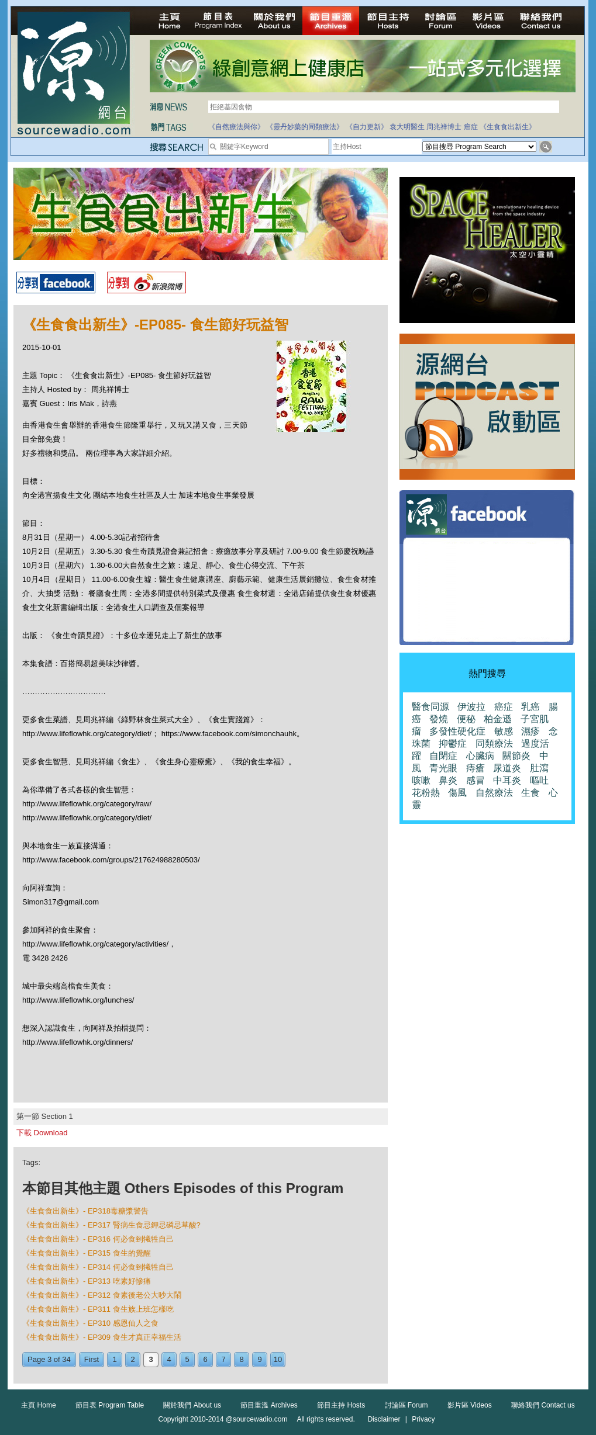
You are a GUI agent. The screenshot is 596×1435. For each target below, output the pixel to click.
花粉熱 (426, 793)
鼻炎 (448, 780)
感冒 (475, 780)
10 (278, 1359)
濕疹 (530, 731)
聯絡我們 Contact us (543, 1405)
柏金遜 (498, 719)
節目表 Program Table (109, 1405)
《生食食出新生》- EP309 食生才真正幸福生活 (101, 1337)
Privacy (423, 1419)
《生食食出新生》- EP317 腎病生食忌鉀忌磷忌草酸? (111, 1225)
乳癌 (530, 707)
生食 (530, 793)
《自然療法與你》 (236, 127)
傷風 (457, 793)
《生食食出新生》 (508, 127)
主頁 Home (38, 1405)
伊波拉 (471, 707)
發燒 (438, 719)
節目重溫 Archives (268, 1405)
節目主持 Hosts (341, 1405)
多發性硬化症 (457, 731)
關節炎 (516, 756)
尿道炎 (507, 768)
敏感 (503, 731)
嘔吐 (539, 780)
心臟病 (480, 756)
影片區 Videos (469, 1405)
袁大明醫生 (407, 127)
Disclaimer (383, 1419)
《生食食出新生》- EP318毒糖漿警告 (85, 1211)
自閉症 (443, 756)
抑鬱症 (453, 743)
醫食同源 (430, 707)
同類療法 (494, 743)
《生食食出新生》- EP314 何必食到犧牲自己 (98, 1267)
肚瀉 (539, 768)
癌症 (471, 127)
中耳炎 (507, 780)
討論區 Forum (406, 1405)
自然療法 (494, 793)
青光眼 (443, 768)
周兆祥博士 (443, 127)
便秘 (466, 719)
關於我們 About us (192, 1405)
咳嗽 (421, 780)
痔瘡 (475, 768)
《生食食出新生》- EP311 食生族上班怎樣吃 (98, 1309)
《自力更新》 (367, 127)
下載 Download (41, 1132)
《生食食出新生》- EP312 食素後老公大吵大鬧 (101, 1295)
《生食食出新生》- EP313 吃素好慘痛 (86, 1281)
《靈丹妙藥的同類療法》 (304, 127)
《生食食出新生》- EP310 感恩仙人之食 (90, 1323)
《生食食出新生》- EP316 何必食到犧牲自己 (98, 1239)
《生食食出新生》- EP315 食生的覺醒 (86, 1253)
